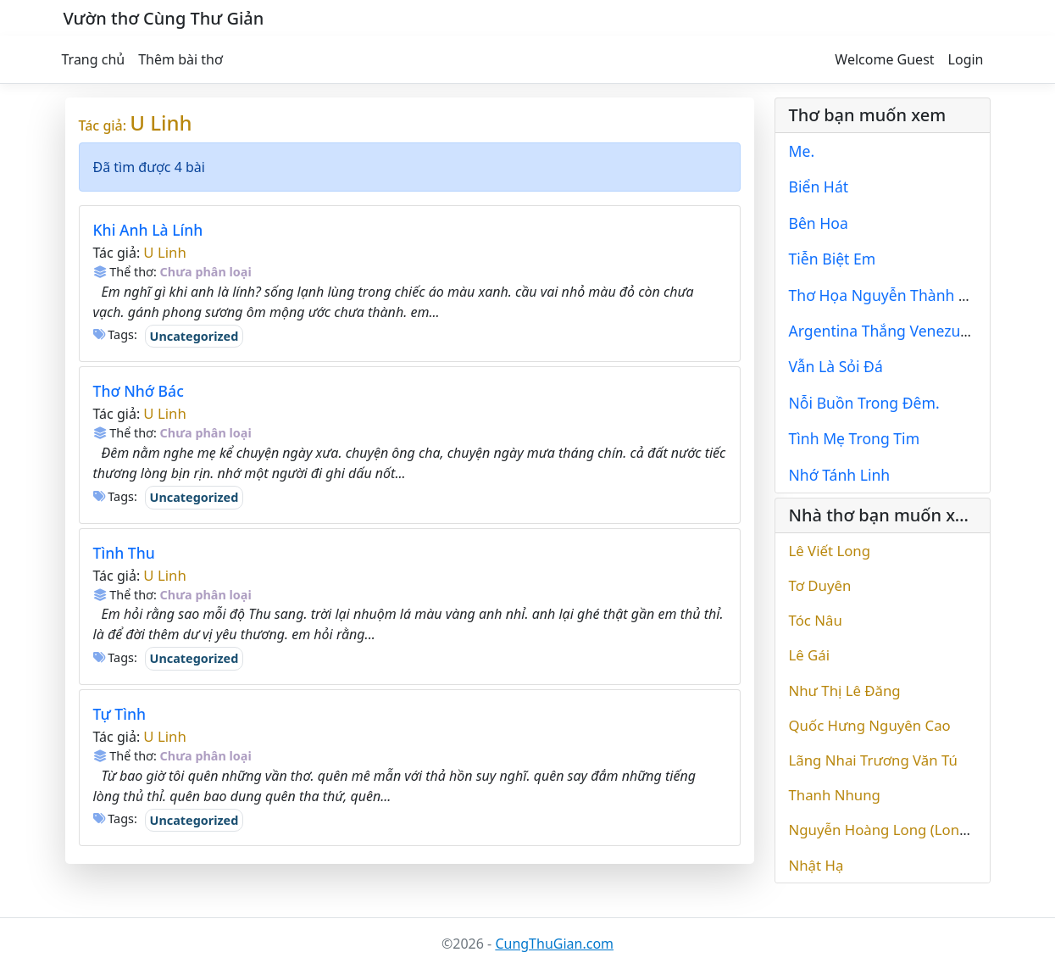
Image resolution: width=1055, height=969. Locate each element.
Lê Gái (809, 655)
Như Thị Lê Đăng (845, 690)
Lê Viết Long (830, 550)
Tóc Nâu (815, 620)
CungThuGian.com (554, 943)
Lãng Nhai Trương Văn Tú (873, 760)
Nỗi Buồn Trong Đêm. (864, 403)
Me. (802, 151)
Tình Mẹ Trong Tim (854, 438)
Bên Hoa (818, 223)
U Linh (161, 122)
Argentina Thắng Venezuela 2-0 (898, 330)
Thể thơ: (125, 272)
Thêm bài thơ (180, 59)
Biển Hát (819, 186)
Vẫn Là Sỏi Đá (836, 366)
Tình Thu (124, 553)
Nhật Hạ (816, 865)
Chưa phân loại (206, 272)
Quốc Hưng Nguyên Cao (870, 725)
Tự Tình (120, 714)
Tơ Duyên (820, 585)
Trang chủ (93, 59)
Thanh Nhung (834, 795)
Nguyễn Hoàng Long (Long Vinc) (896, 829)
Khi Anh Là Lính (148, 230)
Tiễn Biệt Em (832, 258)
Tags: (115, 334)
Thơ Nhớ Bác (138, 391)
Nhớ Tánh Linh (840, 475)
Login (966, 59)
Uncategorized (194, 336)
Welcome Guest (884, 59)
